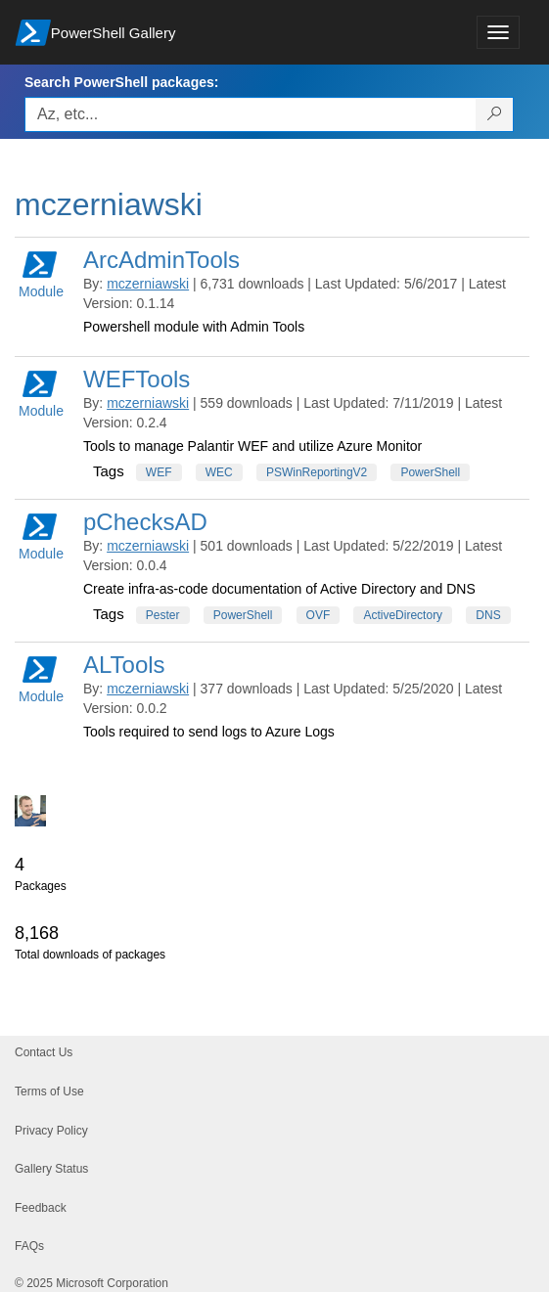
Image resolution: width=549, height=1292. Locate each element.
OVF (318, 615)
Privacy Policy (51, 1130)
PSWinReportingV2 (316, 472)
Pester (163, 615)
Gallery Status (51, 1169)
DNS (488, 615)
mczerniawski (148, 283)
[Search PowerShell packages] (495, 114)
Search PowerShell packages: (121, 82)
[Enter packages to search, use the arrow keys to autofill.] (250, 114)
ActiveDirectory (402, 615)
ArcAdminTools (161, 259)
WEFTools (136, 379)
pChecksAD (145, 522)
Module (41, 273)
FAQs (29, 1246)
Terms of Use (49, 1091)
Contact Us (43, 1052)
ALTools (124, 664)
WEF (159, 472)
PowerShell (430, 472)
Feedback (41, 1208)
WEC (219, 472)
